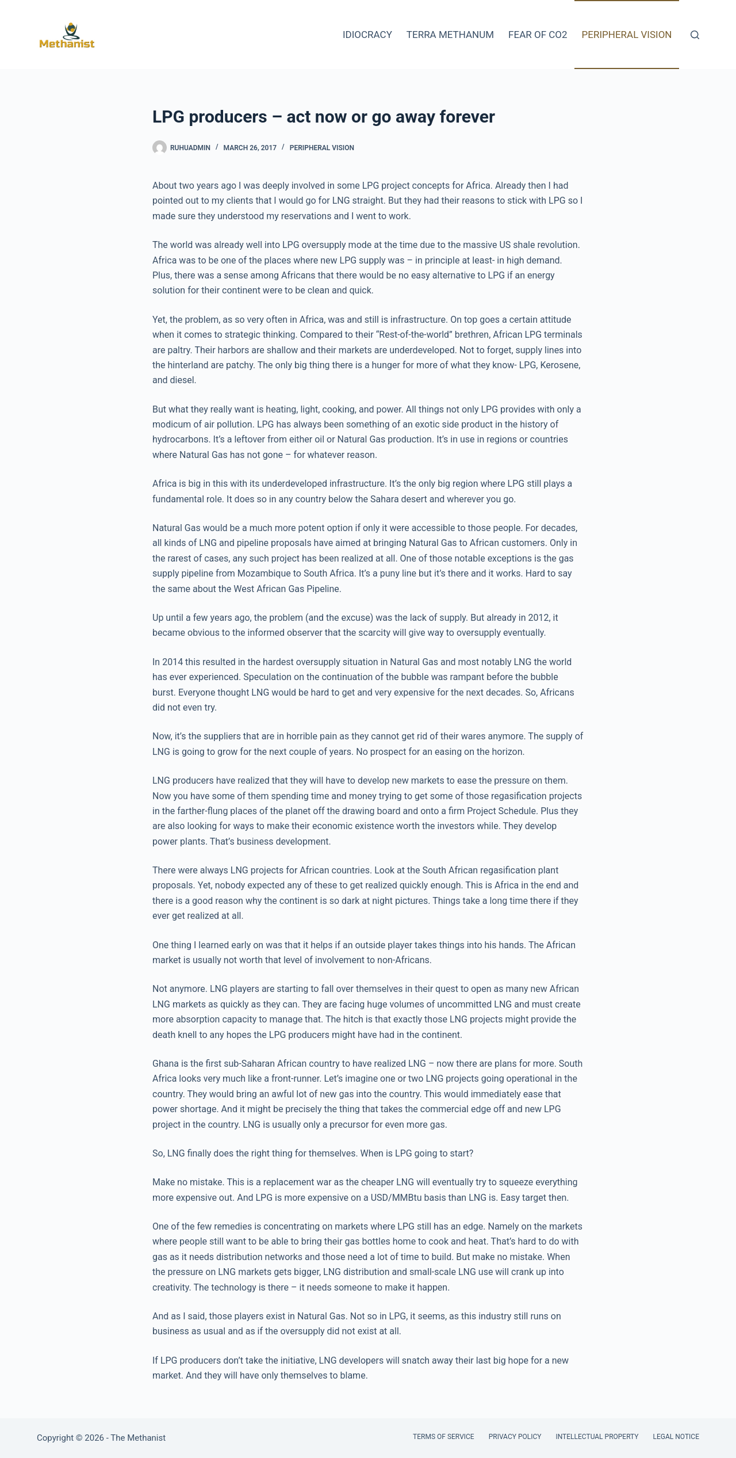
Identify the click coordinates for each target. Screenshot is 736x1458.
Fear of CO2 (537, 34)
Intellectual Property (596, 1437)
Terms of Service (443, 1437)
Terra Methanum (450, 34)
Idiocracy (367, 34)
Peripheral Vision (627, 34)
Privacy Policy (515, 1437)
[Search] (695, 34)
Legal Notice (676, 1437)
